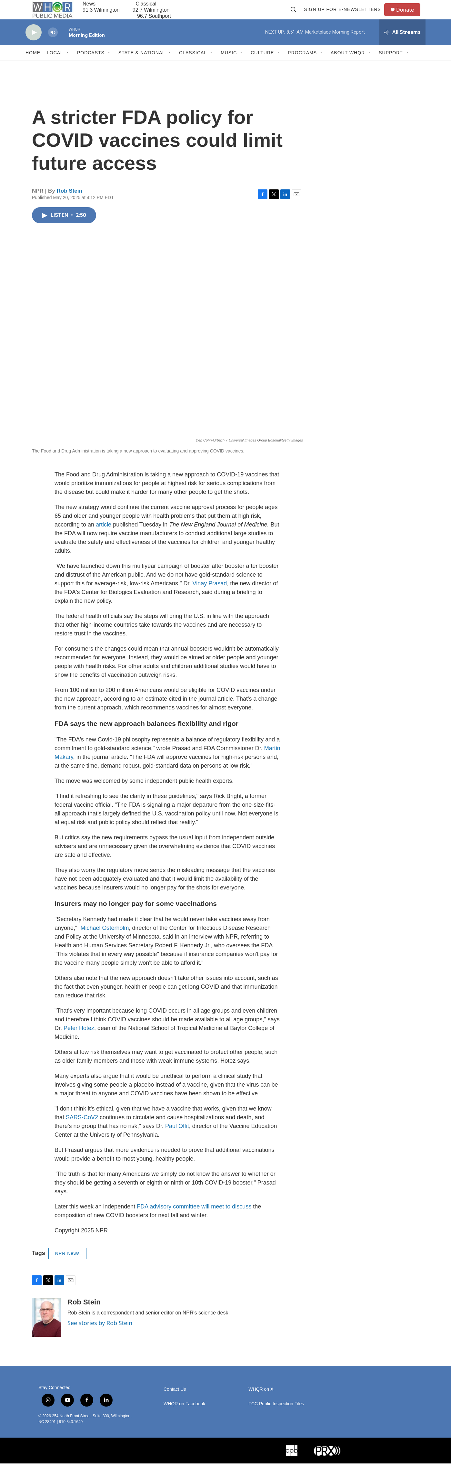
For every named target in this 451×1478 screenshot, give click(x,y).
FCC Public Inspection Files (276, 1418)
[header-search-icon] (296, 17)
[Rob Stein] (46, 1332)
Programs (302, 67)
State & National (141, 67)
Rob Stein (69, 205)
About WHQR (348, 67)
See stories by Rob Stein (99, 1337)
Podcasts (91, 67)
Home (32, 67)
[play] (33, 47)
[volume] (52, 47)
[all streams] (402, 47)
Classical (193, 67)
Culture (262, 67)
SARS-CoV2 (82, 1132)
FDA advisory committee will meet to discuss (194, 1221)
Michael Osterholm (104, 942)
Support (391, 67)
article (103, 539)
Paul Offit (177, 1140)
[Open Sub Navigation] (68, 67)
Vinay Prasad (210, 598)
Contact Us (175, 1403)
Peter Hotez (79, 1042)
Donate (409, 17)
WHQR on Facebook (184, 1418)
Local (55, 67)
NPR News (67, 1268)
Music (229, 67)
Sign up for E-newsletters (345, 16)
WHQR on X (260, 1403)
